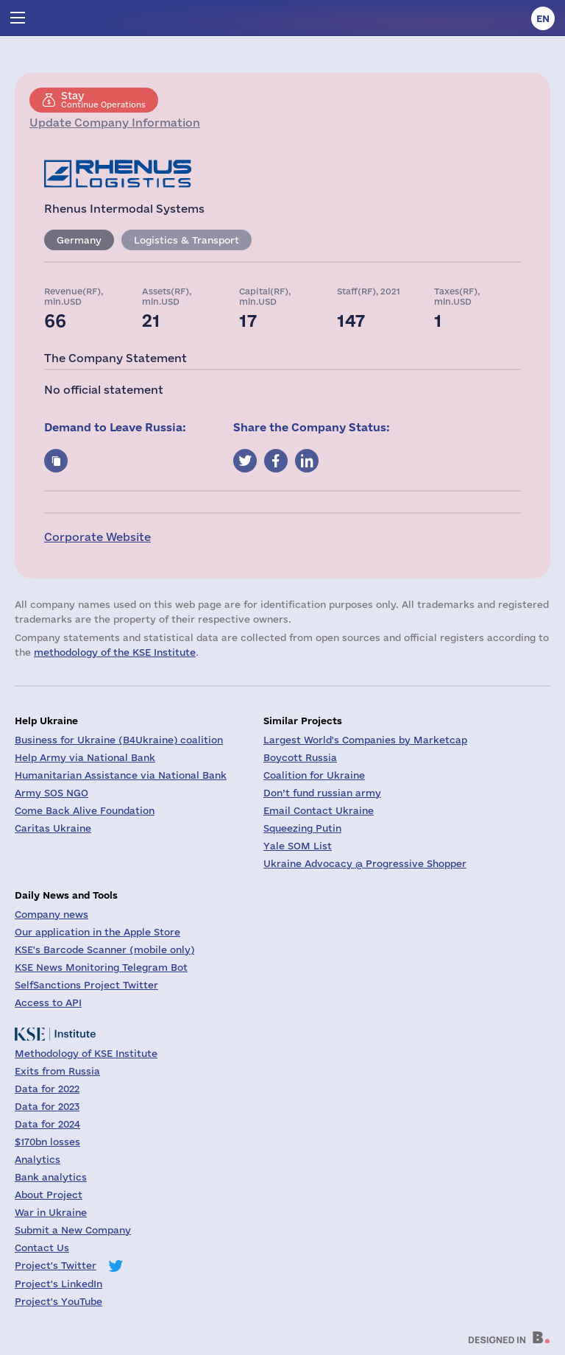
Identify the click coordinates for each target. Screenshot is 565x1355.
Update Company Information (114, 122)
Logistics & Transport (186, 240)
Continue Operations (103, 99)
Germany (79, 240)
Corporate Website (97, 537)
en (543, 18)
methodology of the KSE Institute (115, 652)
